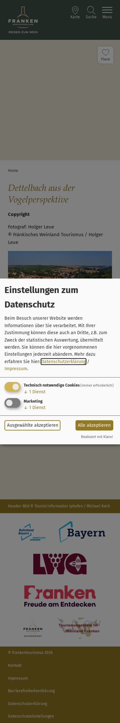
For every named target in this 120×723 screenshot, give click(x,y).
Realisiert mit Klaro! (97, 437)
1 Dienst (34, 391)
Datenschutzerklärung (63, 361)
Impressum (15, 368)
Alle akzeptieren (94, 425)
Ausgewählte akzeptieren (32, 425)
